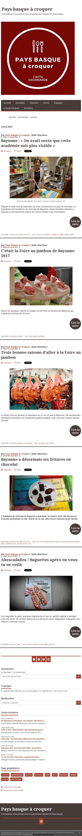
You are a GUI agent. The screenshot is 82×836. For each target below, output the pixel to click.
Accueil (7, 102)
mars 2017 (12, 117)
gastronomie (17, 775)
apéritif (46, 644)
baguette (30, 644)
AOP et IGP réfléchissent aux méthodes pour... (22, 730)
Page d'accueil (23, 117)
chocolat (39, 234)
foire (30, 336)
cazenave (47, 234)
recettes (52, 644)
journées (67, 234)
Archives (28, 108)
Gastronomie (27, 443)
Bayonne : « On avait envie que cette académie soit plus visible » (36, 143)
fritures (58, 541)
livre (48, 775)
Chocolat (34, 102)
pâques (52, 541)
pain (35, 644)
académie (53, 234)
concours (38, 775)
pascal (14, 544)
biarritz (29, 775)
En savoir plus (28, 834)
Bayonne (19, 234)
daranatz (77, 541)
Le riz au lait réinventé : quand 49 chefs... (20, 757)
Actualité (20, 102)
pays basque (16, 779)
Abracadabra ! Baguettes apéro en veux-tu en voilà (40, 562)
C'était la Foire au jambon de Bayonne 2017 (37, 253)
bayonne (60, 234)
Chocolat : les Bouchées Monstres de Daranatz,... (23, 739)
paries (3, 544)
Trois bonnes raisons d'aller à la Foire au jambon (41, 355)
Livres (46, 102)
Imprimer (6, 151)
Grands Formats (11, 108)
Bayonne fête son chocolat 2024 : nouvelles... (21, 748)
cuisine (5, 779)
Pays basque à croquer (27, 9)
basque (73, 775)
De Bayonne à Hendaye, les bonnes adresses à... (23, 720)
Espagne (58, 102)
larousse (40, 644)
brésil (72, 234)
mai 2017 (34, 117)
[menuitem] (7, 102)
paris (55, 775)
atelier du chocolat (24, 544)
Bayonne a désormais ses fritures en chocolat (36, 462)
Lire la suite (75, 222)
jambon (35, 336)
